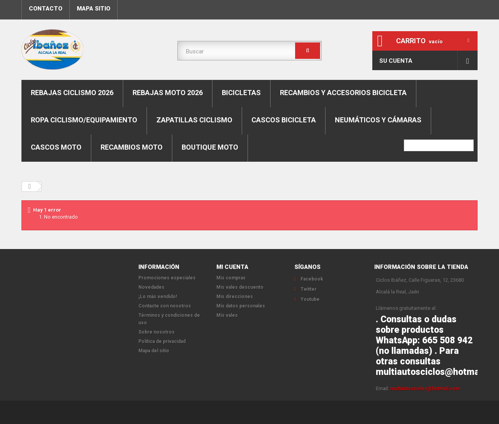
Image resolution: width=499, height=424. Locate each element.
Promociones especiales (167, 278)
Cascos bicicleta (283, 120)
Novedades (151, 287)
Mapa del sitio (153, 350)
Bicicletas (241, 92)
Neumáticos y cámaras (378, 120)
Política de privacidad (162, 341)
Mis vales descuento (240, 287)
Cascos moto (56, 147)
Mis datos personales (240, 306)
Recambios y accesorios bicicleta (343, 92)
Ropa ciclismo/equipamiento (84, 120)
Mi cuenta (232, 266)
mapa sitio (93, 8)
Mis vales (227, 315)
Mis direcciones (234, 296)
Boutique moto (210, 147)
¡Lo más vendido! (157, 296)
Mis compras (231, 278)
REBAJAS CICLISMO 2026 (72, 92)
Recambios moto (132, 147)
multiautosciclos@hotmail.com (425, 388)
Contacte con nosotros (164, 306)
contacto (45, 8)
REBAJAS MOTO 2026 (168, 92)
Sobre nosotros (156, 332)
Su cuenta (395, 60)
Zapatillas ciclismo (194, 120)
